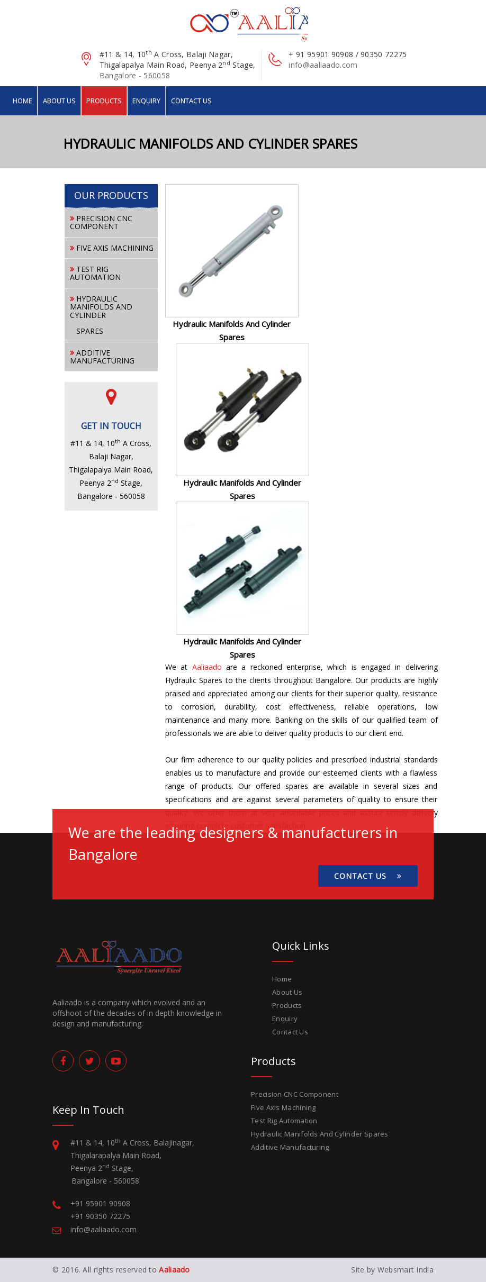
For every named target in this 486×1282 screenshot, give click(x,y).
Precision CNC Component (294, 1094)
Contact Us (191, 100)
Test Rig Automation (284, 1120)
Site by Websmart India (392, 1270)
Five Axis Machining (283, 1107)
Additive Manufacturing (290, 1147)
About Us (59, 100)
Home (22, 100)
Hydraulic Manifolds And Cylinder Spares (320, 1134)
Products (104, 100)
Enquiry (146, 100)
